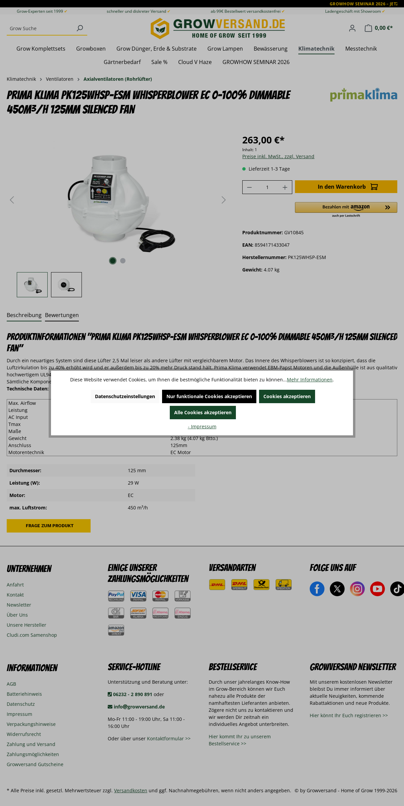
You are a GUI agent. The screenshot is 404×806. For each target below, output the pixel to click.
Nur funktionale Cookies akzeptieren (209, 396)
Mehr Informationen (310, 379)
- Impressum (202, 426)
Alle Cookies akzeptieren (203, 412)
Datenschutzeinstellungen (125, 396)
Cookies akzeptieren (287, 396)
